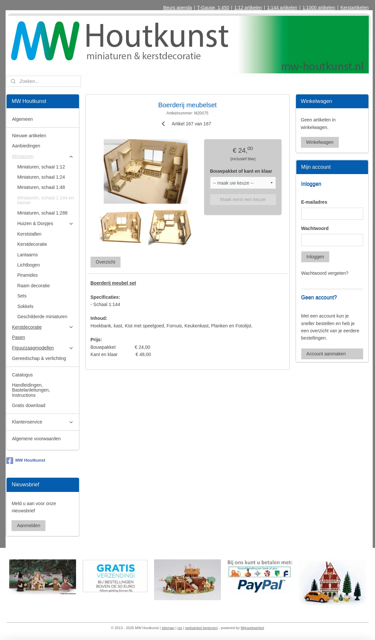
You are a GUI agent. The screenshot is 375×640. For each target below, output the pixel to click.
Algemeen (22, 119)
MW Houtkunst (25, 461)
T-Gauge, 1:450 (213, 7)
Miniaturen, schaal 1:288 (42, 213)
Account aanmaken (326, 353)
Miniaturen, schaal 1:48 (41, 187)
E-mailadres (314, 202)
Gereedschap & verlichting (39, 358)
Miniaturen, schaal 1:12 (41, 166)
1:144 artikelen (282, 7)
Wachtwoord (315, 228)
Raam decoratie (33, 285)
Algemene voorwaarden (36, 438)
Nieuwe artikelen (29, 135)
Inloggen (315, 256)
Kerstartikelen (354, 7)
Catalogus (22, 374)
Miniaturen (43, 156)
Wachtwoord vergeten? (324, 273)
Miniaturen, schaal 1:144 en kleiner (45, 200)
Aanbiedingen (26, 145)
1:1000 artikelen (319, 7)
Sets (21, 295)
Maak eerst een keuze (243, 199)
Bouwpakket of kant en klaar (241, 171)
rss (179, 628)
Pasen (18, 337)
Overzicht (105, 262)
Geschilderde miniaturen (42, 316)
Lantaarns (27, 254)
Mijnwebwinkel (252, 628)
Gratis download (28, 405)
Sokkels (25, 306)
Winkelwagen (320, 142)
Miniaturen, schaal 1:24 (41, 177)
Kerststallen (29, 234)
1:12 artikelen (248, 7)
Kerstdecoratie (32, 244)
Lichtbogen (28, 265)
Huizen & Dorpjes (45, 223)
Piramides (27, 275)
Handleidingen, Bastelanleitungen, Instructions (31, 390)
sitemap (168, 628)
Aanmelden (28, 525)
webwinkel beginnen (201, 628)
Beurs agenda (177, 7)
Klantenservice (43, 422)
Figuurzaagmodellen (43, 348)
